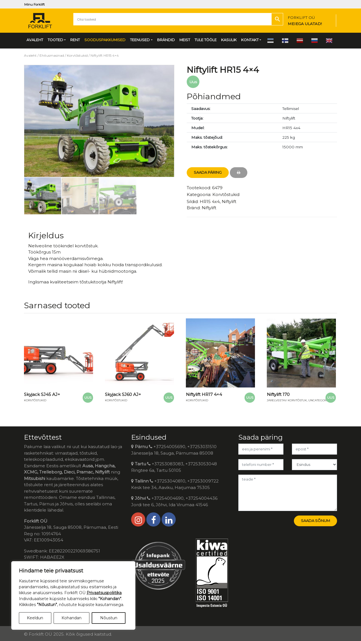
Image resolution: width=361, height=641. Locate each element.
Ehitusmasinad (51, 55)
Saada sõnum (315, 520)
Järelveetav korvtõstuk (287, 400)
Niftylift (229, 201)
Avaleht (30, 55)
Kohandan (71, 617)
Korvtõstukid (77, 55)
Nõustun (108, 617)
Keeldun (35, 617)
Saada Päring (208, 172)
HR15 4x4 (210, 201)
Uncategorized (321, 400)
